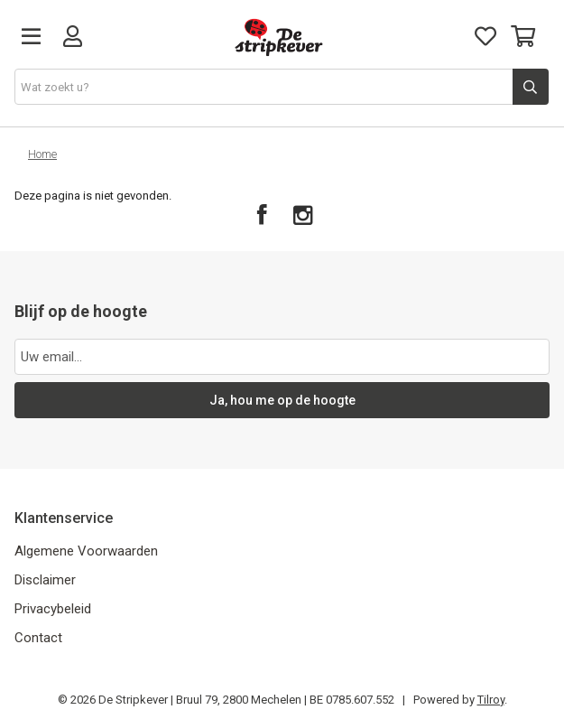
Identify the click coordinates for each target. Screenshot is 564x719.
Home (42, 154)
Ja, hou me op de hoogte (282, 400)
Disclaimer (45, 580)
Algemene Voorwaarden (86, 551)
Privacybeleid (52, 609)
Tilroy (490, 699)
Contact (38, 638)
